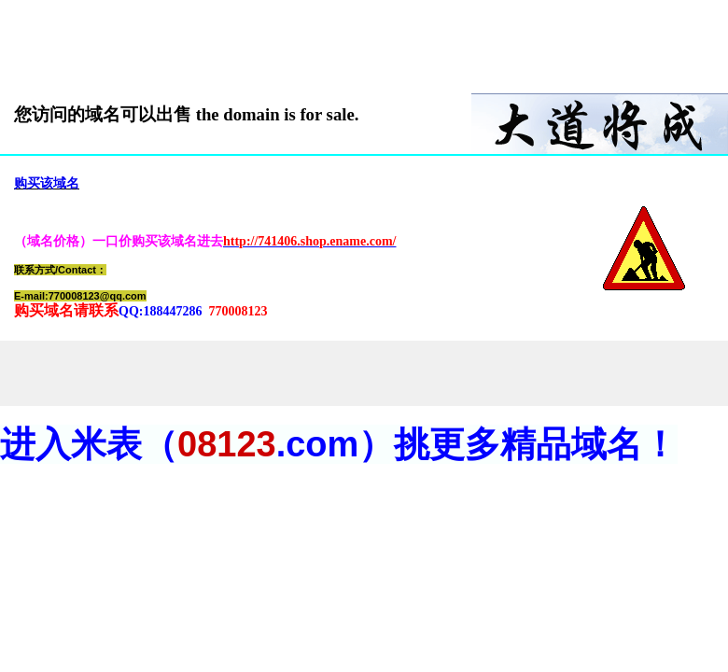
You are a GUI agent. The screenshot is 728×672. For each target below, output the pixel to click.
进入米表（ (88, 444)
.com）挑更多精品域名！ (477, 444)
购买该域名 (46, 183)
